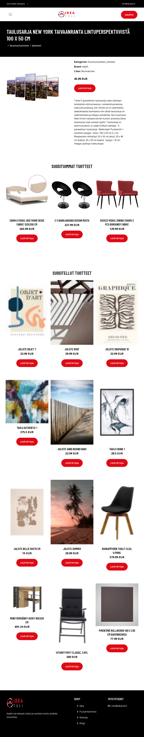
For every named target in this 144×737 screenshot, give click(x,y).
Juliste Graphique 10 (117, 349)
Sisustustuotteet (19, 45)
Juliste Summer (72, 548)
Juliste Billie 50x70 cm (27, 548)
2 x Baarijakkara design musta (72, 220)
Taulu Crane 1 (117, 449)
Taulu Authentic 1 (27, 427)
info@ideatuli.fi (128, 3)
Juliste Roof (72, 349)
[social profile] (27, 3)
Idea (81, 705)
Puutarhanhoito (87, 711)
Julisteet (36, 45)
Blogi (82, 723)
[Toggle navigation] (10, 14)
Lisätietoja (84, 88)
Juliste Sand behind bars (72, 449)
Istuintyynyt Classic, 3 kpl (72, 652)
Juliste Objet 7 (27, 349)
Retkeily (83, 717)
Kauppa (129, 14)
